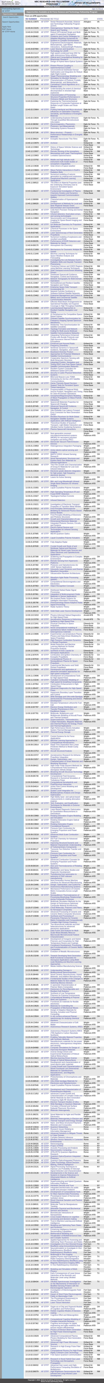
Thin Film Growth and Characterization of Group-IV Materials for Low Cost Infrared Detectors (66, 467)
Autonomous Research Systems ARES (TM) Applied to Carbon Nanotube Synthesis (66, 1033)
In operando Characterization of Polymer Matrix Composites (63, 986)
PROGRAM (45, 19)
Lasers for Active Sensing (60, 477)
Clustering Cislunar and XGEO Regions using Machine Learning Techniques (66, 267)
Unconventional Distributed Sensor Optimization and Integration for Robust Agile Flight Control (66, 72)
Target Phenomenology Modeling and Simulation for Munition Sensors (65, 77)
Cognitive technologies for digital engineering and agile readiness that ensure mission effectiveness (65, 1325)
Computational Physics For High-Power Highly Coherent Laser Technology (66, 1352)
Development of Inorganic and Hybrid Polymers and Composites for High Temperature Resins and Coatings (65, 941)
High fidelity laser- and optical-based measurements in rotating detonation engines (65, 799)
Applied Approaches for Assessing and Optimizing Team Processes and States (66, 1241)
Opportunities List (10, 14)
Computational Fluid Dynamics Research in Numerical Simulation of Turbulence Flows (65, 778)
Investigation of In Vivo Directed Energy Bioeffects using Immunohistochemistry (66, 1245)
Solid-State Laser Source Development (66, 611)
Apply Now (6, 27)
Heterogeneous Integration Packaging (65, 446)
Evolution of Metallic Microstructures (65, 951)
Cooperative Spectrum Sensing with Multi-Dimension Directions (65, 359)
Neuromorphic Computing (60, 1150)
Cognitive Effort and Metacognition (64, 1315)
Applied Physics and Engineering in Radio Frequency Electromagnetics (64, 1258)
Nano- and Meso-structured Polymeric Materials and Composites (65, 1124)
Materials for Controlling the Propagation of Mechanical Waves (64, 1007)
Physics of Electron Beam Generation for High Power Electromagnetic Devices (65, 1332)
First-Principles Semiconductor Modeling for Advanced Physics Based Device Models (66, 511)
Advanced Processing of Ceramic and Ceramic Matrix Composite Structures (65, 913)
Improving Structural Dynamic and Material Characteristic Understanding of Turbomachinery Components (65, 845)
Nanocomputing (56, 1144)
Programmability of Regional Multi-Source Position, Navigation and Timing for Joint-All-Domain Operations (66, 391)
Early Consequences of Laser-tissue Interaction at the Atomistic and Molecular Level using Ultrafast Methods (65, 1276)
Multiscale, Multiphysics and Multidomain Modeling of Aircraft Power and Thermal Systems (66, 715)
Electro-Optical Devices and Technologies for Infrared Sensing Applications (64, 529)
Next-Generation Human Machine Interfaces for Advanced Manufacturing (66, 881)
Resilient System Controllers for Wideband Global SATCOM (63, 370)
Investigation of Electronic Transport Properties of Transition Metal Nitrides (65, 505)
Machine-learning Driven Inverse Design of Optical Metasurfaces (63, 1059)
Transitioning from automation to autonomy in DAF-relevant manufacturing (63, 876)
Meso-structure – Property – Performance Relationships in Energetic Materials (66, 135)
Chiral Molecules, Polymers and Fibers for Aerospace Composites (66, 909)
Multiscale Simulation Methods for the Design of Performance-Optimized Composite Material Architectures (65, 903)
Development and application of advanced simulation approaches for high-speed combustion (65, 671)
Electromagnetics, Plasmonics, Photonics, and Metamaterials (62, 125)
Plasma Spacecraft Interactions (63, 429)
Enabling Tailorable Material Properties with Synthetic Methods (66, 1038)
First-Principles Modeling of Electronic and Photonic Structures (65, 516)
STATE (100, 19)
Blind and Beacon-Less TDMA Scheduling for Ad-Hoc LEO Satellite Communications (65, 379)
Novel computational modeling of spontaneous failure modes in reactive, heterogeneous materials (66, 630)
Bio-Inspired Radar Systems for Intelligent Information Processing (64, 599)
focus (101, 9)
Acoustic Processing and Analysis (64, 1148)
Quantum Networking (59, 1127)
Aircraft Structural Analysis (61, 751)
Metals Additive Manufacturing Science (66, 966)
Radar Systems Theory (59, 607)
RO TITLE (54, 19)
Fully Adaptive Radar (58, 542)
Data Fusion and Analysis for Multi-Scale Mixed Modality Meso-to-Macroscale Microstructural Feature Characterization (64, 934)
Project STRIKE (56, 1146)
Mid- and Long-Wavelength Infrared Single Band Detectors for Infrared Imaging (64, 483)
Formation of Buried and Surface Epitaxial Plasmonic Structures (63, 1107)
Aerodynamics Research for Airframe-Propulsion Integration (65, 756)
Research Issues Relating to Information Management (61, 1130)
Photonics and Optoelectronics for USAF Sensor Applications (64, 566)
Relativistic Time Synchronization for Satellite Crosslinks (65, 326)
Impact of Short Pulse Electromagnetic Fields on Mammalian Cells (66, 1295)
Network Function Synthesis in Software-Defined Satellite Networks (65, 292)
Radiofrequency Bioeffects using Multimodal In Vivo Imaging (63, 1253)
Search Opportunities (10, 17)
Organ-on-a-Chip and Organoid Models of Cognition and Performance (66, 1308)
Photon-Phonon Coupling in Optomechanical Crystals (61, 67)
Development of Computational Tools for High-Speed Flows (65, 677)
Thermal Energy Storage (60, 732)
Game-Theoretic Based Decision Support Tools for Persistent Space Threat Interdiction (64, 385)
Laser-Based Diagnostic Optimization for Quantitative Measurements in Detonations (65, 811)
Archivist (53, 143)
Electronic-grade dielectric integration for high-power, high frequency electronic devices (65, 473)
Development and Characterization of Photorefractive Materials (65, 1090)
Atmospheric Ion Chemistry (61, 245)
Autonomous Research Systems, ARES (66, 1027)
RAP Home (6, 29)
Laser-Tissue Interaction (60, 1302)
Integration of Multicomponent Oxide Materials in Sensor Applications (65, 595)
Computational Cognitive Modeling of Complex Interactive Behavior (65, 1320)
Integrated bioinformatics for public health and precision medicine (64, 1189)
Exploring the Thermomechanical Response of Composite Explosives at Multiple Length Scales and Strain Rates (65, 104)
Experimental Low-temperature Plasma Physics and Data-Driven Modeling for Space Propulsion (66, 636)
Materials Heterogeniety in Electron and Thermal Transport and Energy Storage (66, 1120)
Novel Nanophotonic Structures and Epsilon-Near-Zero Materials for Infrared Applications (64, 460)
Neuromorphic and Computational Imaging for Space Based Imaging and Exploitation (66, 220)
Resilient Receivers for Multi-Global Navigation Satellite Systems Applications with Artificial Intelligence (65, 419)
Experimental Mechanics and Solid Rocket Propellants (64, 666)
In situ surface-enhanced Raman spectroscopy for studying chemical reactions (64, 1018)
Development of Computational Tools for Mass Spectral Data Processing (65, 1193)
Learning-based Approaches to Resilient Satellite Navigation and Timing (63, 310)
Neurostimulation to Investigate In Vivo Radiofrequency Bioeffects (66, 1249)
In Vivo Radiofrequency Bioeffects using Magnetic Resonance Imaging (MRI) (66, 1262)
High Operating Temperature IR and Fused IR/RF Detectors (64, 493)
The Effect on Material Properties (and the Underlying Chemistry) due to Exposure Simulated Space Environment (65, 186)
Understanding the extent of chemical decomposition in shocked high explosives (65, 91)
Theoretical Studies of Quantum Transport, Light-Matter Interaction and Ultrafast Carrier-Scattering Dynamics (66, 425)
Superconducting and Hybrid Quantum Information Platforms (66, 1182)
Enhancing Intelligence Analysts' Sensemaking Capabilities (63, 1230)
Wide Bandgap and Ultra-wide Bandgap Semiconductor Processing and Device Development (66, 699)
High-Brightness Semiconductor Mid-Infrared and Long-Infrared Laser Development (65, 1373)
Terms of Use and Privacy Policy (52, 1381)
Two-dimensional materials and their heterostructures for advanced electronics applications (65, 926)
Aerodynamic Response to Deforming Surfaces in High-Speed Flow (65, 620)
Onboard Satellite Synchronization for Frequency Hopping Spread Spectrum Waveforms (65, 320)
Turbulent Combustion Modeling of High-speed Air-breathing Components (66, 681)
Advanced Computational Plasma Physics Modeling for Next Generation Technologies (65, 1338)
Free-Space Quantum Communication (65, 1355)
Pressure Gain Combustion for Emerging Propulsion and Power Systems (63, 830)
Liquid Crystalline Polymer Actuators (65, 488)
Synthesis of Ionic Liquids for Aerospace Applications (62, 652)
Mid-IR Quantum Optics (60, 534)
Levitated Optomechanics (60, 155)
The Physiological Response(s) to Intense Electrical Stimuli (64, 1299)
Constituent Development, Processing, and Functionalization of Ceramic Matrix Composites (66, 947)
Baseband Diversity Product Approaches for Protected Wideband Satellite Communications (65, 354)
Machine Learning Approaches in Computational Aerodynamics (63, 741)
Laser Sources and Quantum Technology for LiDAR (62, 50)
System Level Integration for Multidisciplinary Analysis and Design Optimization (65, 793)
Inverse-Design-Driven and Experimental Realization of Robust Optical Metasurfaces (64, 1054)
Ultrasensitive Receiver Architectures (65, 573)
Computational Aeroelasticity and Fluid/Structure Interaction (63, 783)
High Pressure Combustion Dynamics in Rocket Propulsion (65, 641)
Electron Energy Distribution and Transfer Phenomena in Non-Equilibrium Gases (63, 709)
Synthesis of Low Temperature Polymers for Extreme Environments (65, 994)
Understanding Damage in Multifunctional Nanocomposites (63, 971)
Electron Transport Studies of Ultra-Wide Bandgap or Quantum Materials (65, 1103)
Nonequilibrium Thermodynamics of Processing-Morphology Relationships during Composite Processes (65, 897)
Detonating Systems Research (62, 128)
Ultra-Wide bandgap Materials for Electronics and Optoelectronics (63, 1082)
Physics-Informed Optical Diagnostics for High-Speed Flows (65, 616)
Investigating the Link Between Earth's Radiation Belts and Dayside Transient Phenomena (65, 262)
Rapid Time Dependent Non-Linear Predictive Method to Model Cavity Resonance (64, 747)
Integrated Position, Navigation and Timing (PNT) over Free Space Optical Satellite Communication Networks (66, 364)
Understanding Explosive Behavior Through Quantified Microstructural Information (64, 120)
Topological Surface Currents (62, 496)
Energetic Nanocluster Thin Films (63, 139)
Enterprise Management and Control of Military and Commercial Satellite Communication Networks (66, 297)
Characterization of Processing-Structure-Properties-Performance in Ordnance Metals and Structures (65, 97)
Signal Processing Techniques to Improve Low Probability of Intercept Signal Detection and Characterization (65, 1169)
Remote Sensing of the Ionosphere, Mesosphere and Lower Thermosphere (66, 152)
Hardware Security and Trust (62, 1185)
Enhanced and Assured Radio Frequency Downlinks (62, 345)
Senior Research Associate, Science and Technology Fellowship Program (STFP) (65, 24)
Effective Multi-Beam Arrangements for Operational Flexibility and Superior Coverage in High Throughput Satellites (66, 304)
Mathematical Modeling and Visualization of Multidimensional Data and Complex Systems (65, 1236)
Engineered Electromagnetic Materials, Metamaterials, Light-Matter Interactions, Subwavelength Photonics (66, 45)
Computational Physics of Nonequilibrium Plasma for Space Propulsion (64, 661)
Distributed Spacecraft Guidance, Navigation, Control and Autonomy (64, 276)
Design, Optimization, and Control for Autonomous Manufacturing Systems (65, 886)
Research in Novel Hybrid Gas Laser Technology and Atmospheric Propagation (65, 1361)
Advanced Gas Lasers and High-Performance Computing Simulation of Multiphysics (65, 1367)
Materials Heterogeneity (60, 1110)
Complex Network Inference (61, 1137)
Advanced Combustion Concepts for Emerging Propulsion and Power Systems (65, 862)
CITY (86, 19)
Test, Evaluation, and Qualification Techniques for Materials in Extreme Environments (65, 805)
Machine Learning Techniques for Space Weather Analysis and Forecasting (63, 256)
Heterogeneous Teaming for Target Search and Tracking (64, 29)
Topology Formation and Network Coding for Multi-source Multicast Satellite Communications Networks (64, 331)
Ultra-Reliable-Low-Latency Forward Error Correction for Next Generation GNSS (65, 412)
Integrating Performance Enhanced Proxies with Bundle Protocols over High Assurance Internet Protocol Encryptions (64, 338)
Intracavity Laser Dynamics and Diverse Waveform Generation (66, 570)
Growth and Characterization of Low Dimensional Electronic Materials (65, 520)
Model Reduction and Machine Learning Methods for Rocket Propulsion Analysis (62, 646)
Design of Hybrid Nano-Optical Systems (66, 61)
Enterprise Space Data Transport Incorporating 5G (63, 288)
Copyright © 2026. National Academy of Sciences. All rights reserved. (52, 1380)
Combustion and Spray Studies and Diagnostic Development (64, 871)
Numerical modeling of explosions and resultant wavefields (65, 238)
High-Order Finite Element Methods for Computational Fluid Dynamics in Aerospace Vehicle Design (66, 768)
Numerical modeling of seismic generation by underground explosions (66, 175)
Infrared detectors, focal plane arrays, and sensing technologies (65, 215)
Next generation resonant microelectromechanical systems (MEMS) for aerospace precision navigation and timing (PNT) (63, 436)
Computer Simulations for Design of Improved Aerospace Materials (64, 1049)
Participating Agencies (11, 9)
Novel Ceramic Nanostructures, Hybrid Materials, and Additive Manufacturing (66, 975)
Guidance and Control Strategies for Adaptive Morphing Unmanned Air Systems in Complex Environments (65, 38)
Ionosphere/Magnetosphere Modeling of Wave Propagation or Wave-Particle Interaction (65, 398)
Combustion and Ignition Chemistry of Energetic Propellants (65, 656)
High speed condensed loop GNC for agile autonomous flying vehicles (65, 54)
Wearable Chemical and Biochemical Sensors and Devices (65, 1209)
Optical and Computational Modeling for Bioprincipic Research (66, 58)
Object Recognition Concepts (62, 586)
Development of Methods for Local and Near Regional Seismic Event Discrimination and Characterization (66, 206)
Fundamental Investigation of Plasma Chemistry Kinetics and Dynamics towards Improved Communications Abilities (65, 194)
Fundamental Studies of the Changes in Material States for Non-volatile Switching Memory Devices (66, 981)
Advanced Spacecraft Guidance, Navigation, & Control (63, 407)
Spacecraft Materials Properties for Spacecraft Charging (64, 403)
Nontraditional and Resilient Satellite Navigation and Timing (65, 284)
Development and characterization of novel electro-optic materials (65, 1063)
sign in (94, 9)
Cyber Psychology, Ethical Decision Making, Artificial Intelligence (64, 1164)
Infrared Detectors (57, 500)
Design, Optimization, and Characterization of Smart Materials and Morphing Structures (66, 761)
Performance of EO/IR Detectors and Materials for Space (65, 242)
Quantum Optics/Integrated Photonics (65, 1160)
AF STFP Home (8, 32)
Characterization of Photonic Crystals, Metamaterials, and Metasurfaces (65, 81)
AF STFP (6, 11)
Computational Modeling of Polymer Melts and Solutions (65, 998)
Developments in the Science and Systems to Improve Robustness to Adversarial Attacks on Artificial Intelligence (64, 1176)
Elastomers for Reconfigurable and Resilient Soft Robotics (64, 990)
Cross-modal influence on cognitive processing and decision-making (64, 1218)
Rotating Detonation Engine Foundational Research (61, 825)
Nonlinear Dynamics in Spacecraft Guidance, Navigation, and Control (64, 349)
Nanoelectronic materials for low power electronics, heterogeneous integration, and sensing (66, 1043)
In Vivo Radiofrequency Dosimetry (64, 1265)
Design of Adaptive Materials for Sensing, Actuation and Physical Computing (63, 1012)
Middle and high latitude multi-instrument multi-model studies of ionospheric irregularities (63, 162)
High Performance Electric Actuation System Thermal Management (65, 729)
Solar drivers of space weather (62, 166)
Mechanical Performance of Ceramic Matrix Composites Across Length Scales (65, 891)
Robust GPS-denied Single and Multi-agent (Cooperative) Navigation (65, 33)
